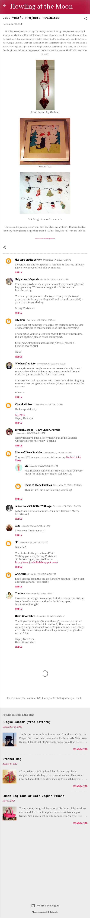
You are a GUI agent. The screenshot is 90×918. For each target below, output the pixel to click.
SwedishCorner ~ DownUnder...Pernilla (37, 429)
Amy (17, 525)
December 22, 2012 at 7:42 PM (57, 452)
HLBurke (20, 319)
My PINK (20, 415)
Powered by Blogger (45, 905)
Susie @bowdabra (25, 616)
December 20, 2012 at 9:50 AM (51, 363)
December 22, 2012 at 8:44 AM (30, 433)
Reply (18, 272)
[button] (85, 18)
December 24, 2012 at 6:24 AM (35, 525)
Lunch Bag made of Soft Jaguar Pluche (33, 796)
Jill (16, 542)
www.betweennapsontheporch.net (45, 238)
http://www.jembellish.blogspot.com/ (36, 562)
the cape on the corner (28, 259)
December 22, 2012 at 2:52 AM (48, 404)
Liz (26, 465)
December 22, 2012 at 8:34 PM (43, 466)
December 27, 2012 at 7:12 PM (39, 593)
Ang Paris (20, 573)
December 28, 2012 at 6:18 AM (50, 616)
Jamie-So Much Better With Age (33, 506)
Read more (80, 749)
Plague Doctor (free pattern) (26, 722)
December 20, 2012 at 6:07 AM (41, 320)
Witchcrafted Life (25, 363)
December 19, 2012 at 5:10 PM (57, 260)
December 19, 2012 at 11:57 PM (54, 279)
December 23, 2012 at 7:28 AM (67, 506)
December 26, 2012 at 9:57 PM (41, 574)
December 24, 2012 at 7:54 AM (33, 542)
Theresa (20, 593)
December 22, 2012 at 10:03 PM (67, 485)
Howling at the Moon (41, 7)
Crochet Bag (12, 759)
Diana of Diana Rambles (28, 452)
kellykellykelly (52, 912)
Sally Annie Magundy (27, 279)
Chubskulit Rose (24, 404)
